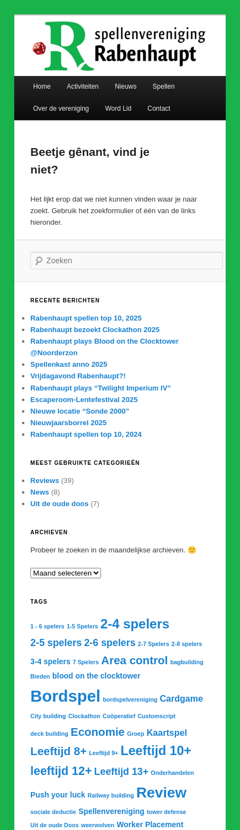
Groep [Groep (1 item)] (135, 733)
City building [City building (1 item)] (48, 716)
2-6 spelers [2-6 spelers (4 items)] (109, 642)
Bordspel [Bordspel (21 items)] (65, 696)
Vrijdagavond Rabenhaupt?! (78, 376)
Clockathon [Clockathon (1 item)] (84, 716)
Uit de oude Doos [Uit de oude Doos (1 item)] (54, 825)
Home (42, 86)
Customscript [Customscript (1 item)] (156, 716)
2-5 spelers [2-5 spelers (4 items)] (56, 642)
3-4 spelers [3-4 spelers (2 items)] (50, 661)
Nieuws (125, 86)
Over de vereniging (61, 108)
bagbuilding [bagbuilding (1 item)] (186, 662)
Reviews (44, 480)
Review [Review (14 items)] (161, 792)
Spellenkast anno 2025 (68, 364)
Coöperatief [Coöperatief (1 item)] (119, 716)
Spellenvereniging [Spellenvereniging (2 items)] (111, 811)
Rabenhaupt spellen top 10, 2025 (86, 318)
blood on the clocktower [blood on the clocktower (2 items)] (96, 675)
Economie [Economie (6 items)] (98, 731)
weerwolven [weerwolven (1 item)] (97, 825)
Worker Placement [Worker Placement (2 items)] (149, 824)
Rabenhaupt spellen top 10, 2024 (86, 434)
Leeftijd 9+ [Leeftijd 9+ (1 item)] (103, 753)
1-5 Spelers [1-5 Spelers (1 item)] (82, 626)
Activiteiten (83, 86)
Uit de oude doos (59, 504)
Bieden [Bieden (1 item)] (40, 676)
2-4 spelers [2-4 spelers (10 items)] (134, 623)
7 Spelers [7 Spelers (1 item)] (86, 662)
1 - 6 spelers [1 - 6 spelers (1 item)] (47, 626)
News (39, 492)
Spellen (164, 86)
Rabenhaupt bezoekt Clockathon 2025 (94, 330)
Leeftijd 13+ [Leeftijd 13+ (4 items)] (121, 771)
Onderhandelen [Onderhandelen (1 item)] (172, 772)
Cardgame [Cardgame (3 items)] (180, 698)
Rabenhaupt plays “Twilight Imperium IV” (100, 388)
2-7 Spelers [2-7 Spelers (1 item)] (153, 644)
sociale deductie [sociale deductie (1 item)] (53, 812)
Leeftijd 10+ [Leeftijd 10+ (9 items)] (156, 751)
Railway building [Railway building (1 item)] (111, 795)
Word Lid (118, 108)
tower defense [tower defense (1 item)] (166, 812)
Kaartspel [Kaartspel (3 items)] (167, 732)
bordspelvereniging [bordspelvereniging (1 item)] (130, 699)
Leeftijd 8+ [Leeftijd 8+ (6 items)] (58, 751)
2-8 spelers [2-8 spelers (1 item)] (187, 644)
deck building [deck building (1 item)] (49, 733)
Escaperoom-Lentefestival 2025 (83, 399)
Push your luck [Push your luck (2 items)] (57, 794)
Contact (158, 108)
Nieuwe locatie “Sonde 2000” (79, 411)
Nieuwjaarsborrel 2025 (68, 423)
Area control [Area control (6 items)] (134, 660)
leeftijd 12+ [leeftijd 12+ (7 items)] (61, 771)
